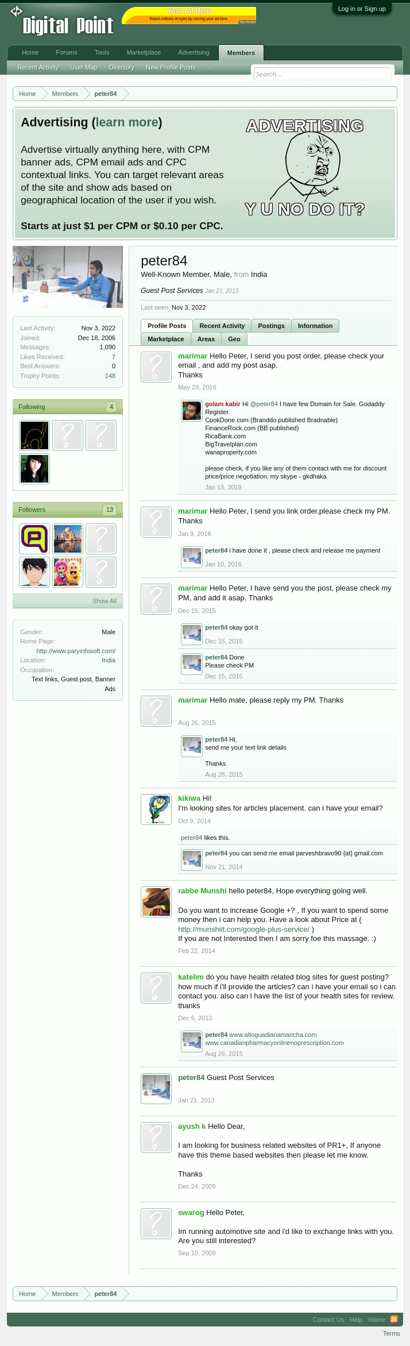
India (108, 660)
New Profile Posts (171, 67)
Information (315, 325)
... (209, 67)
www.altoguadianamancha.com (272, 1034)
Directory (121, 67)
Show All (104, 600)
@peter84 (263, 403)
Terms (391, 1333)
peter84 (191, 837)
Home (30, 52)
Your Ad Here (247, 22)
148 (110, 375)
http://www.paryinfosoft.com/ (76, 650)
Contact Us (327, 1319)
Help (356, 1319)
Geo (234, 338)
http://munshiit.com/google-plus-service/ (244, 929)
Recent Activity (222, 325)
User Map (84, 67)
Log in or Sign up (362, 8)
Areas (206, 338)
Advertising (193, 52)
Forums (66, 52)
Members (241, 52)
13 (109, 509)
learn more (126, 122)
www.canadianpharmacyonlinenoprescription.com (274, 1042)
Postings (271, 325)
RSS (394, 1319)
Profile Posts (167, 325)
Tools (102, 52)
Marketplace (166, 338)
